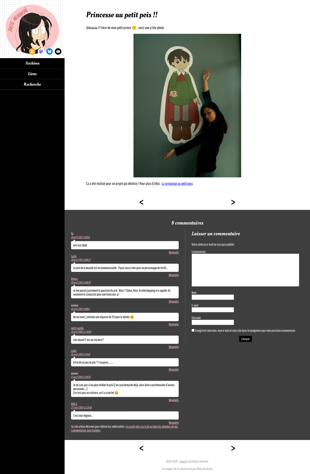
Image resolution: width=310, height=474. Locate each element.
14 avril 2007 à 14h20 (80, 282)
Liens (32, 74)
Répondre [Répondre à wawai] (174, 324)
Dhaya (74, 279)
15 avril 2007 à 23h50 (81, 331)
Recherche (32, 84)
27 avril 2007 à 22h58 (81, 407)
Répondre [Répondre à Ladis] (174, 275)
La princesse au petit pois (177, 183)
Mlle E (74, 404)
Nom (194, 292)
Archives (32, 63)
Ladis (74, 256)
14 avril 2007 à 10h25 (80, 260)
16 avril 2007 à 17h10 (80, 354)
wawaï (183, 461)
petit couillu (77, 328)
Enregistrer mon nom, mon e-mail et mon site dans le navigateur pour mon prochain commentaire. (245, 330)
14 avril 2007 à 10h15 (80, 237)
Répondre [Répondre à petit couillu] (174, 347)
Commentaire (199, 252)
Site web (196, 318)
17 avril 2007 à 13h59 (80, 377)
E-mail (195, 305)
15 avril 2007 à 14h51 (80, 309)
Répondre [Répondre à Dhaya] (174, 301)
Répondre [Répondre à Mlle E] (174, 422)
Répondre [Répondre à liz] (174, 252)
